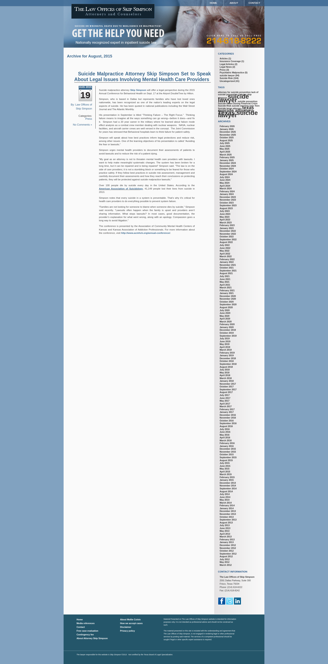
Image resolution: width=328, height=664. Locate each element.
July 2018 (225, 369)
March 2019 (226, 350)
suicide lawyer (227, 75)
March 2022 (226, 256)
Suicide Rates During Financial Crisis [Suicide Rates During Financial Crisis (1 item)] (238, 103)
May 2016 (224, 435)
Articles (224, 58)
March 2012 (226, 565)
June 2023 (225, 214)
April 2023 (225, 219)
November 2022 (228, 234)
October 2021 (227, 267)
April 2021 (225, 285)
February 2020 (227, 324)
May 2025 (224, 149)
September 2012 (228, 553)
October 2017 (227, 386)
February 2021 (227, 290)
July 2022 (225, 245)
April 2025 (225, 151)
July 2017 (225, 395)
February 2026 (227, 126)
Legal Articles (227, 64)
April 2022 (225, 253)
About (234, 3)
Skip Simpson (138, 90)
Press (88, 118)
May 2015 (224, 468)
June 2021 (225, 279)
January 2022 (227, 262)
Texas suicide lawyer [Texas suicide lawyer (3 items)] (238, 113)
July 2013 (225, 525)
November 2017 (228, 384)
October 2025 (227, 137)
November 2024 (228, 166)
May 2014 (224, 500)
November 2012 (228, 548)
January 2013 (227, 542)
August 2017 (226, 392)
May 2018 (224, 372)
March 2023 (226, 222)
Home (213, 3)
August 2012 (226, 556)
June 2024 (225, 180)
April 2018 (225, 375)
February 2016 (227, 443)
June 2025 (225, 146)
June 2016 (225, 432)
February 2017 (227, 409)
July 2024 (225, 177)
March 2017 (226, 406)
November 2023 (228, 199)
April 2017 (225, 403)
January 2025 (227, 160)
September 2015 (228, 457)
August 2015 (226, 460)
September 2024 (228, 171)
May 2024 (224, 183)
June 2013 (225, 528)
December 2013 (228, 511)
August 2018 (226, 367)
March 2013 (226, 536)
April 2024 (225, 185)
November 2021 (228, 265)
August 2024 (226, 174)
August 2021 (226, 273)
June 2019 (225, 341)
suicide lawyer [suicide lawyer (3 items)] (233, 98)
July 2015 (225, 463)
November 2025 (228, 135)
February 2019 (227, 352)
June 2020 (225, 313)
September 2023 (228, 205)
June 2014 (225, 497)
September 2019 (228, 336)
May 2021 (224, 282)
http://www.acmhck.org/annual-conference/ (145, 233)
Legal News (226, 67)
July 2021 (225, 276)
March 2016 (226, 440)
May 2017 (224, 400)
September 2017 (228, 389)
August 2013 (226, 522)
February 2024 (227, 191)
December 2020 (228, 296)
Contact (254, 3)
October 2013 (227, 517)
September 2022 (228, 239)
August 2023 (226, 208)
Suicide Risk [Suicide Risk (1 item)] (224, 105)
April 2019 (225, 347)
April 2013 (225, 534)
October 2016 (227, 420)
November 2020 (228, 299)
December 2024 (228, 163)
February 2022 (227, 259)
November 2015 (228, 451)
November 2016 (228, 417)
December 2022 (228, 231)
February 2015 (227, 477)
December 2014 (228, 483)
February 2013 (227, 539)
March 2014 (226, 502)
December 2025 (228, 132)
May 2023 (224, 217)
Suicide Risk (226, 78)
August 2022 (226, 242)
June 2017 (225, 398)
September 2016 (228, 423)
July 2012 (225, 559)
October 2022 (227, 236)
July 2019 (225, 338)
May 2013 (224, 531)
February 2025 (227, 157)
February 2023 (227, 225)
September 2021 (228, 270)
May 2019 (224, 344)
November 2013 (228, 514)
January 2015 (227, 480)
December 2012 (228, 545)
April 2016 (225, 437)
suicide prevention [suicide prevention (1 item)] (247, 101)
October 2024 (227, 168)
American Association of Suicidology (121, 188)
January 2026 (227, 129)
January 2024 (227, 194)
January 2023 (227, 228)
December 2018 (228, 358)
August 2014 (226, 491)
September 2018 (228, 364)
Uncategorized (227, 81)
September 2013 (228, 519)
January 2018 (227, 381)
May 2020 (224, 316)
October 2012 (227, 551)
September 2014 (228, 488)
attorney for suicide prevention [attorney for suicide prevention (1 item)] (234, 92)
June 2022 (225, 248)
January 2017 (227, 412)
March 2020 (226, 321)
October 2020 (227, 301)
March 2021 (226, 287)
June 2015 (225, 466)
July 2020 (225, 310)
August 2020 (226, 307)
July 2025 (225, 143)
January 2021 (227, 293)
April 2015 (225, 471)
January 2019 (227, 355)
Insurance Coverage (230, 61)
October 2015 (227, 454)
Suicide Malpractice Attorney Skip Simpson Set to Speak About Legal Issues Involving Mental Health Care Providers (142, 76)
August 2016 (226, 426)
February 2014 (227, 505)
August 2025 (226, 140)
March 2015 (226, 474)
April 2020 (225, 318)
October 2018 (227, 361)
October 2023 (227, 202)
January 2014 (227, 508)
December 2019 (228, 330)
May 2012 (224, 562)
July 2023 (225, 211)
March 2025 (226, 154)
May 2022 (224, 250)
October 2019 (227, 333)
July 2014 (225, 494)
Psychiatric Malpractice (232, 72)
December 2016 (228, 415)
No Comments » (82, 124)
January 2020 (227, 327)
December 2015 (228, 449)
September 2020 (228, 304)
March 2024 (226, 188)
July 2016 (225, 429)
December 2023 (228, 197)
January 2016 (227, 446)
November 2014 (228, 485)
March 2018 (226, 378)
